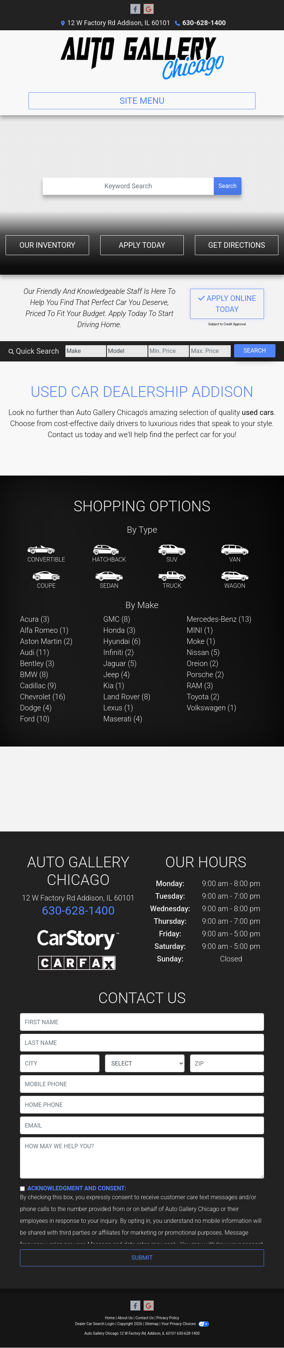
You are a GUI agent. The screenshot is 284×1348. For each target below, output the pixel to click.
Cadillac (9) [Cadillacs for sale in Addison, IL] (38, 685)
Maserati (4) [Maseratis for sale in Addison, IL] (122, 718)
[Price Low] (168, 351)
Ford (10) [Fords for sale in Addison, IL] (35, 718)
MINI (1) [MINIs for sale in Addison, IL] (200, 630)
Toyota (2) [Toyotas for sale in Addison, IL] (203, 696)
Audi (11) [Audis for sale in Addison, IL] (34, 652)
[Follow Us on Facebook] (135, 9)
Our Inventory (47, 245)
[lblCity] (59, 1063)
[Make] (85, 351)
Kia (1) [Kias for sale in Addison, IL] (113, 685)
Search (228, 185)
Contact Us (144, 1318)
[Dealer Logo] (142, 58)
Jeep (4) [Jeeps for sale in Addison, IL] (116, 674)
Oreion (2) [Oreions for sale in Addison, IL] (203, 663)
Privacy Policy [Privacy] (167, 1318)
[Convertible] (46, 554)
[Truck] (172, 580)
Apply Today (142, 245)
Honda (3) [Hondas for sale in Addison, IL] (119, 630)
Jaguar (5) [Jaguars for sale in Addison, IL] (119, 663)
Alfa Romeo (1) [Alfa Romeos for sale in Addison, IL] (44, 630)
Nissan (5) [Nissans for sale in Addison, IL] (203, 652)
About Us (125, 1318)
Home (110, 1318)
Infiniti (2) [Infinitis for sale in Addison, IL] (118, 652)
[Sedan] (109, 580)
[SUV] (172, 554)
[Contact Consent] (22, 1188)
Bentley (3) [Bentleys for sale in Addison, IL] (37, 663)
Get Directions (236, 245)
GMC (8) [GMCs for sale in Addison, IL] (116, 619)
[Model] (127, 351)
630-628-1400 (204, 23)
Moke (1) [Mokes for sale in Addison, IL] (201, 641)
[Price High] (210, 351)
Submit (141, 1257)
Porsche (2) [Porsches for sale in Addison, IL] (205, 674)
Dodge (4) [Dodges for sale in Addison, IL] (36, 707)
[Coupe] (46, 580)
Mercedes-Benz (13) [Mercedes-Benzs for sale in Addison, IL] (219, 619)
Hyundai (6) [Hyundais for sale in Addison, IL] (122, 641)
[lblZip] (227, 1063)
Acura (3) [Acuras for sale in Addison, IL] (35, 619)
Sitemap (152, 1324)
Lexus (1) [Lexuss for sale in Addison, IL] (118, 707)
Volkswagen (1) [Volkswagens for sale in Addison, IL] (212, 707)
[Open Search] (128, 186)
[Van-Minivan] (234, 554)
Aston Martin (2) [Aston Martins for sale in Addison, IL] (46, 641)
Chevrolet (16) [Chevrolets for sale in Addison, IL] (42, 696)
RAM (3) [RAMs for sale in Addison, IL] (200, 685)
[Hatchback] (109, 554)
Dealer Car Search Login (95, 1324)
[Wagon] (234, 580)
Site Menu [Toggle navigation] (142, 101)
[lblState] (145, 1063)
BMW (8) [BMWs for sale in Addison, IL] (34, 674)
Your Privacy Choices (185, 1324)
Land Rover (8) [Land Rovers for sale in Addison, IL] (126, 696)
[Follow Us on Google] (148, 9)
